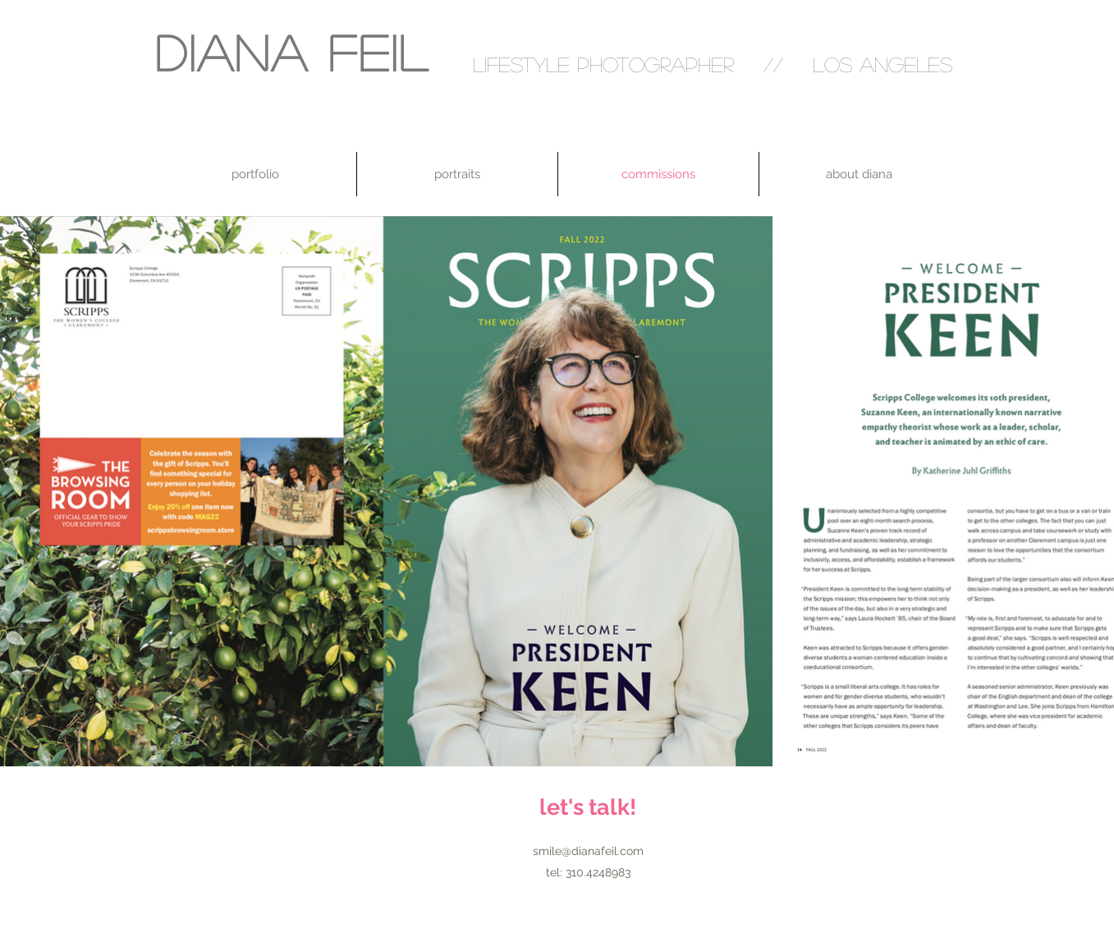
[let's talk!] (587, 807)
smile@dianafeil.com (588, 851)
